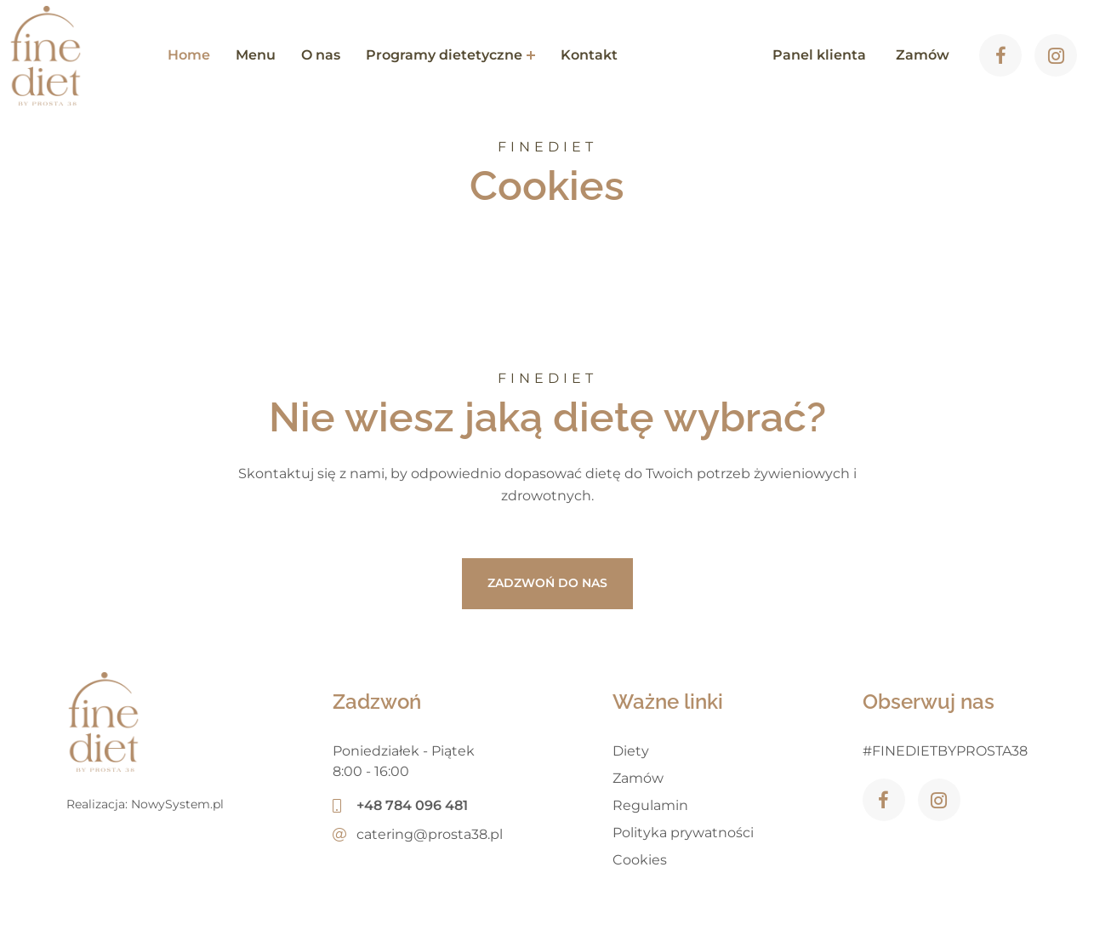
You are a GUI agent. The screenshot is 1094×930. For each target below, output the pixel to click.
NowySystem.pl (177, 804)
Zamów (638, 778)
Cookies (640, 860)
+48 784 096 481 (400, 805)
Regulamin (650, 805)
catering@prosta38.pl (418, 834)
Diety (631, 751)
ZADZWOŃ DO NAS (547, 583)
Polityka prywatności (683, 832)
